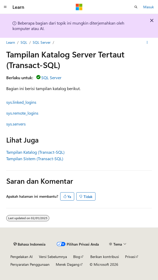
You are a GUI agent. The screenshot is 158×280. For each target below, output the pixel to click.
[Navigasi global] (5, 7)
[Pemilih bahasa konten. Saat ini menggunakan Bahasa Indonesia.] (29, 244)
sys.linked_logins (21, 102)
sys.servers (16, 124)
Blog (76, 256)
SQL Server (42, 42)
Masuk (148, 6)
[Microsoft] (79, 7)
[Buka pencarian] (136, 7)
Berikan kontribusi (104, 256)
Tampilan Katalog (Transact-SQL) (35, 152)
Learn (10, 42)
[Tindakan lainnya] (147, 42)
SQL (23, 42)
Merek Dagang (67, 264)
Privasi (130, 256)
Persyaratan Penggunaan (30, 264)
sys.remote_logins (22, 113)
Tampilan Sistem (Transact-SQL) (34, 158)
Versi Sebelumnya (53, 256)
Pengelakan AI (21, 256)
